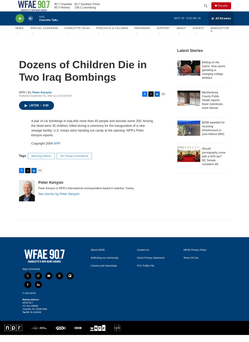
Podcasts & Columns (112, 35)
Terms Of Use (190, 265)
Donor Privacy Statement (151, 265)
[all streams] (221, 25)
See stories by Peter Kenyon (59, 201)
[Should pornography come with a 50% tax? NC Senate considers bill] (188, 161)
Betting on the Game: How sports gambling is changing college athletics (213, 77)
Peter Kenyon (42, 99)
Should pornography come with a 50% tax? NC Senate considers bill (213, 163)
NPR (57, 150)
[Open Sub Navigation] (18, 40)
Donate (224, 9)
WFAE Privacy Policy (194, 257)
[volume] (30, 26)
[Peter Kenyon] (27, 197)
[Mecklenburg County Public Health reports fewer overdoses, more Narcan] (188, 105)
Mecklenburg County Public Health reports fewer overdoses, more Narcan (212, 107)
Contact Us (143, 257)
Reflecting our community (105, 265)
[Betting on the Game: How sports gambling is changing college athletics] (188, 75)
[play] (20, 26)
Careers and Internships (104, 272)
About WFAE (98, 257)
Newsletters (220, 36)
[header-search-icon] (207, 9)
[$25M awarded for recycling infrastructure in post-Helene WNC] (188, 135)
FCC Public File (145, 272)
